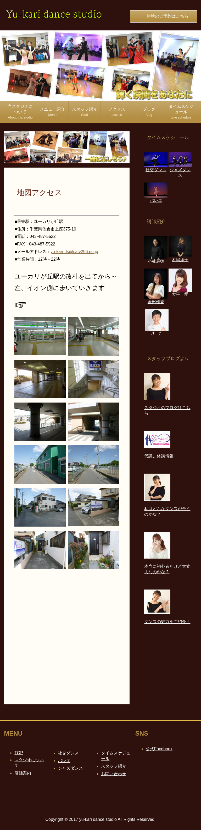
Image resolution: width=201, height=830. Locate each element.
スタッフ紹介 (84, 112)
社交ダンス (68, 753)
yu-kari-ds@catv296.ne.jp (74, 251)
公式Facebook (159, 749)
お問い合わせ (113, 774)
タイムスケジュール (181, 111)
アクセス (116, 112)
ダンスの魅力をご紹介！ (167, 621)
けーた (157, 330)
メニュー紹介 (52, 112)
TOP (18, 753)
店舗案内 (22, 773)
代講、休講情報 (159, 456)
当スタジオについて (20, 111)
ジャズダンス (180, 170)
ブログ (149, 112)
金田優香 (156, 299)
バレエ (156, 198)
